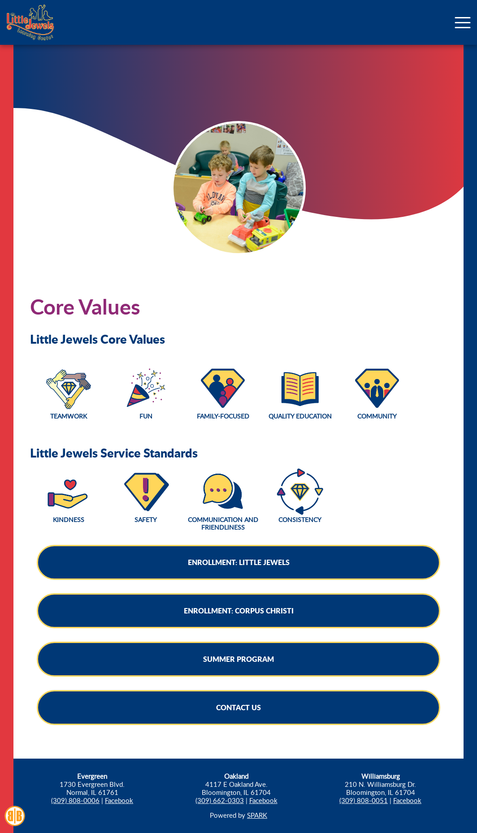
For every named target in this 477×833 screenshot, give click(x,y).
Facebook (119, 800)
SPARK (257, 815)
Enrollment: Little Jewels (239, 562)
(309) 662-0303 (219, 800)
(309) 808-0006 (75, 800)
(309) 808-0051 (363, 800)
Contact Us (238, 707)
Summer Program (238, 659)
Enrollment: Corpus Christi (239, 610)
